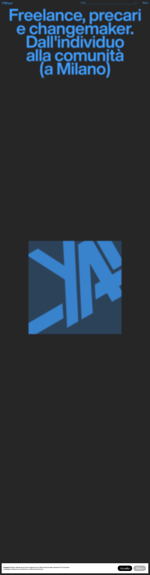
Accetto (125, 568)
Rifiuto (139, 568)
